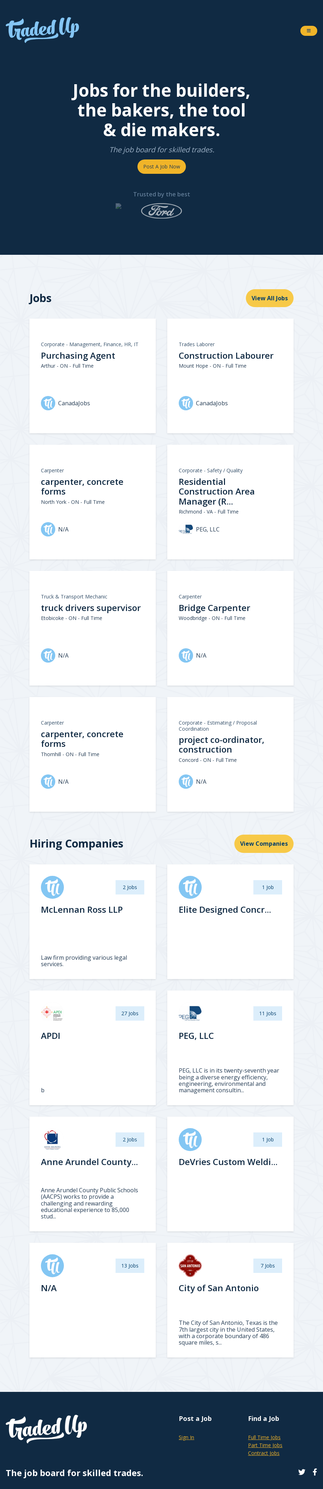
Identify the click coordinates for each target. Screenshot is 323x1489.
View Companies (264, 844)
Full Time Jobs (264, 1437)
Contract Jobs (264, 1453)
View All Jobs (270, 298)
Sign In (186, 1437)
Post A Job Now (161, 166)
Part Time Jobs (265, 1445)
